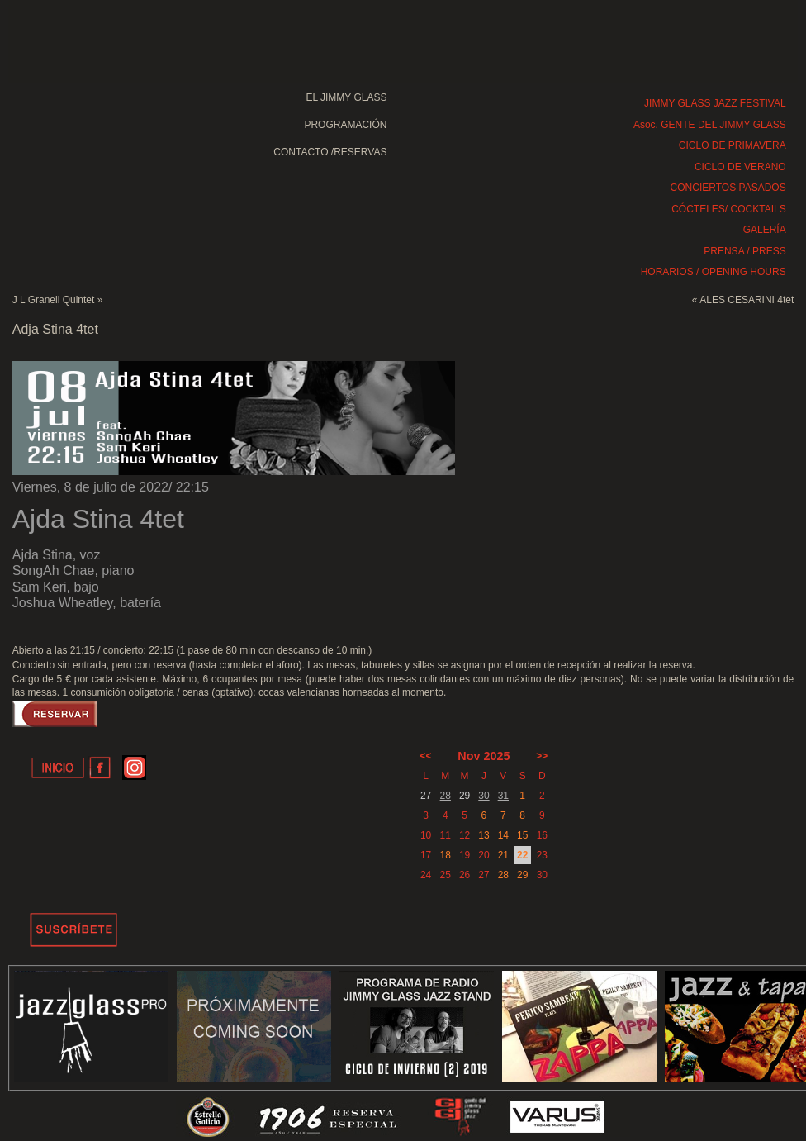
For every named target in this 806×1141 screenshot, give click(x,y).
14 (503, 835)
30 (483, 795)
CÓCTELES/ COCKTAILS (728, 209)
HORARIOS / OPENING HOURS (713, 272)
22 (522, 855)
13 (483, 835)
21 (503, 855)
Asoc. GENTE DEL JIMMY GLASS (709, 125)
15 (522, 835)
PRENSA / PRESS (744, 251)
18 (445, 855)
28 (445, 795)
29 (522, 875)
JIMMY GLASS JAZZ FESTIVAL (715, 103)
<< (426, 756)
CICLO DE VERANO (740, 167)
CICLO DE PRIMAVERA (732, 145)
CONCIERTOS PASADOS (728, 187)
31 (503, 795)
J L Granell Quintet (53, 300)
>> (542, 756)
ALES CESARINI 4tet (746, 300)
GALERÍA (764, 229)
